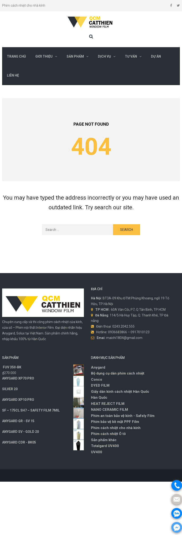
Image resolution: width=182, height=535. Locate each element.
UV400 (96, 452)
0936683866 (117, 332)
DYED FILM (100, 385)
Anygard (98, 367)
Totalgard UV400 (105, 446)
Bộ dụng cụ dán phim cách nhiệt (117, 373)
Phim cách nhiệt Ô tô (108, 434)
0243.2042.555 (123, 326)
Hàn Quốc (99, 397)
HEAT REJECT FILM (107, 404)
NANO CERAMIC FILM (109, 409)
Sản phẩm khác (104, 440)
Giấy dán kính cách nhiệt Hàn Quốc (120, 391)
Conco (96, 379)
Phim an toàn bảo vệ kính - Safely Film (123, 416)
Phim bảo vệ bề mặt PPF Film (115, 422)
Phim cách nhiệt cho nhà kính (116, 428)
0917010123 (140, 332)
